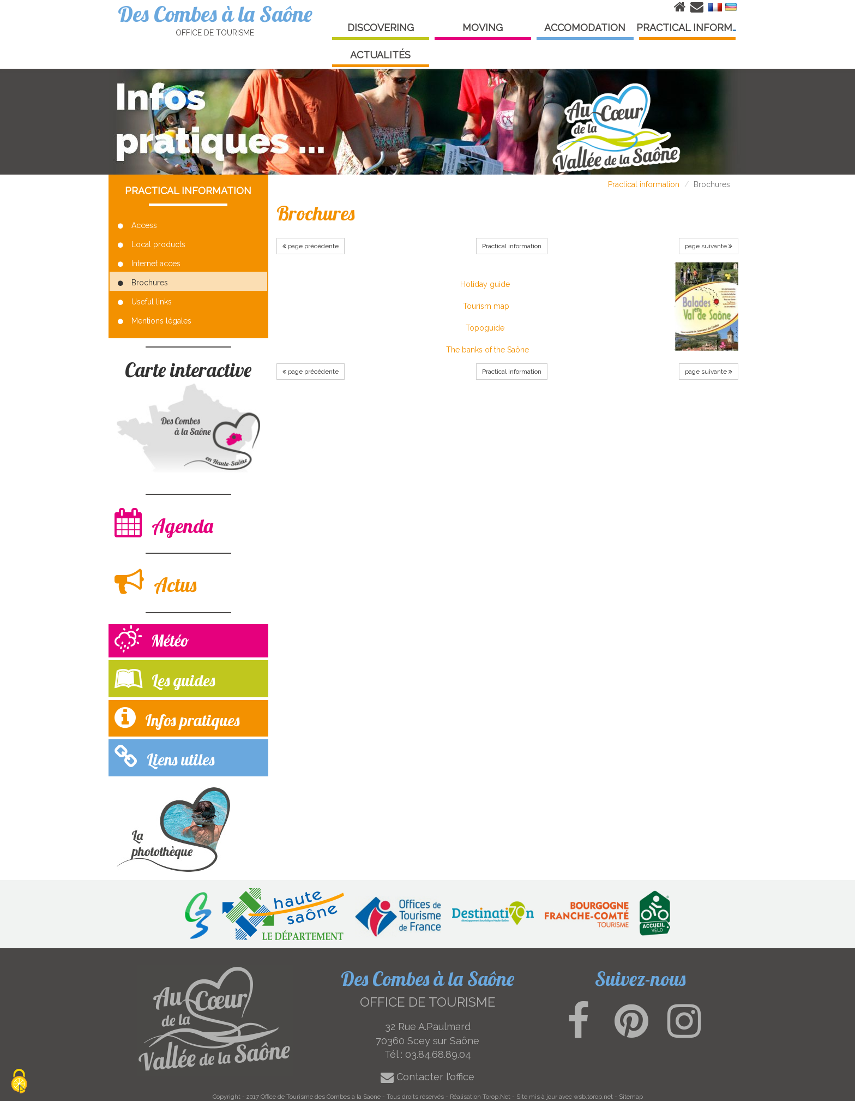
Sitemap (631, 1096)
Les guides (165, 678)
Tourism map (486, 306)
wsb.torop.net (593, 1096)
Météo (152, 640)
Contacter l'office (427, 1076)
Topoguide (485, 328)
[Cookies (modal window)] (19, 1082)
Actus (155, 582)
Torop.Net (496, 1096)
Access (137, 225)
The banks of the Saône (487, 349)
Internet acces (149, 263)
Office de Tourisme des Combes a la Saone (321, 1096)
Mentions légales (154, 320)
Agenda (164, 523)
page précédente (310, 246)
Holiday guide (485, 284)
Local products (151, 244)
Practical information (643, 184)
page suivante (708, 246)
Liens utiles (164, 757)
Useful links (145, 301)
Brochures (143, 282)
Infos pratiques (177, 718)
